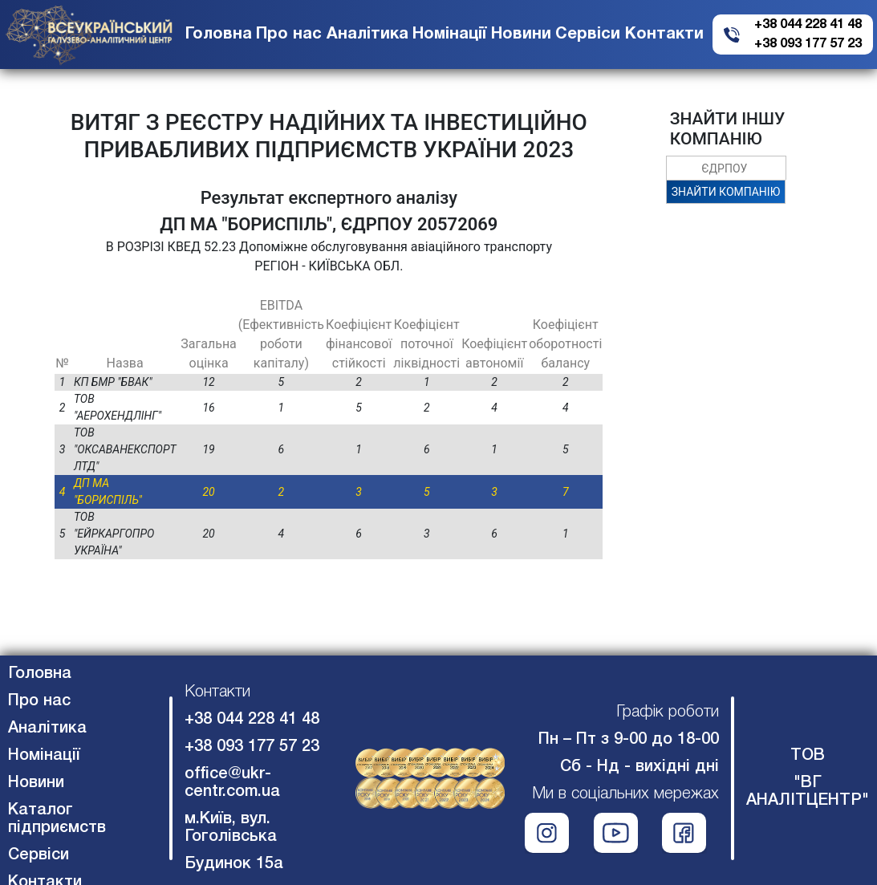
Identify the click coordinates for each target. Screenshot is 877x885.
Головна (218, 34)
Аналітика (367, 34)
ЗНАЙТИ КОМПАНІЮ (726, 191)
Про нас (289, 34)
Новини (521, 34)
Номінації (449, 34)
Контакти (664, 34)
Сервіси (587, 34)
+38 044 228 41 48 (808, 24)
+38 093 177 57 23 (808, 44)
